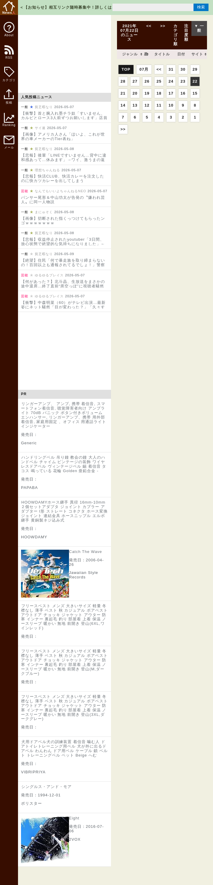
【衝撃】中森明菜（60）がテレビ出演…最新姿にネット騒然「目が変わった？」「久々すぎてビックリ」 (63, 307)
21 (123, 93)
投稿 (9, 99)
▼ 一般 (199, 28)
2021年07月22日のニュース (129, 33)
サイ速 (40, 128)
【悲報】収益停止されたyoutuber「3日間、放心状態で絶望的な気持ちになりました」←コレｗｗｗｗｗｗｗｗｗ (63, 244)
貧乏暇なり (44, 107)
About (9, 29)
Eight (74, 818)
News (9, 7)
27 (135, 81)
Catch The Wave (85, 551)
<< (149, 26)
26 (147, 81)
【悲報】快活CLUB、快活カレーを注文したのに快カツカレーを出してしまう (62, 178)
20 (135, 93)
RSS (8, 55)
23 (183, 81)
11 (159, 105)
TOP (126, 69)
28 (123, 81)
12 (147, 105)
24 (171, 81)
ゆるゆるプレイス (49, 275)
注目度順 (186, 33)
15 (195, 93)
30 (183, 69)
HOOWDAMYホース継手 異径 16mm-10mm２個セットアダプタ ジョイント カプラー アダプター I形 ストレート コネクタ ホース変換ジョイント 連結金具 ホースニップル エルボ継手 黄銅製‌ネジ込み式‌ (64, 511)
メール (9, 142)
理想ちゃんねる (47, 170)
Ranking (9, 120)
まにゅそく (44, 212)
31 (171, 69)
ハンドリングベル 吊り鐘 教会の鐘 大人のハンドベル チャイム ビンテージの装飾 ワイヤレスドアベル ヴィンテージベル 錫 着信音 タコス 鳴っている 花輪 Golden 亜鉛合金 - (63, 464)
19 (147, 93)
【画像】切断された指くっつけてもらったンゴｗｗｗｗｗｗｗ (63, 220)
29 (195, 69)
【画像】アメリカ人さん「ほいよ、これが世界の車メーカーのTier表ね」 (63, 136)
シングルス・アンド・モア (46, 786)
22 (195, 81)
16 (183, 93)
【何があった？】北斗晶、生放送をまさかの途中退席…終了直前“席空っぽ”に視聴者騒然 (63, 283)
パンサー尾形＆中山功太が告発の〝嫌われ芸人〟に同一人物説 (63, 199)
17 (171, 93)
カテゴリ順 (175, 35)
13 (135, 105)
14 (123, 105)
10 (171, 105)
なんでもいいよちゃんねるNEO (60, 191)
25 (159, 81)
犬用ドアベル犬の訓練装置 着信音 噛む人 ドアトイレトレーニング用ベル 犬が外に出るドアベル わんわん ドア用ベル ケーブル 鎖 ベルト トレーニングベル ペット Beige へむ (64, 748)
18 (159, 93)
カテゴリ (9, 74)
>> (162, 26)
